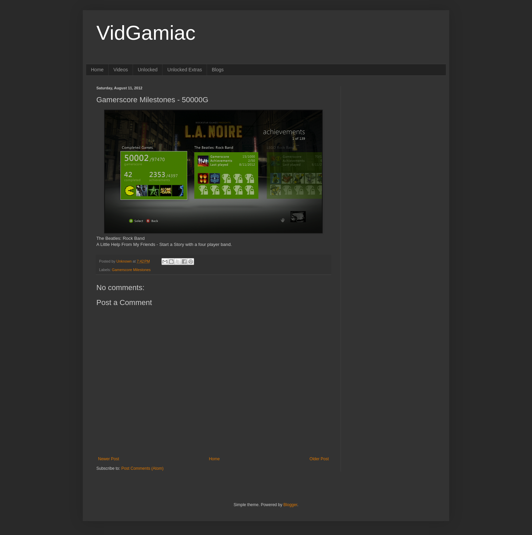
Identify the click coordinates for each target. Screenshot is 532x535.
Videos (120, 69)
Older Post (319, 459)
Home (97, 69)
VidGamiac (145, 32)
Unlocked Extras (184, 69)
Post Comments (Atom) (142, 468)
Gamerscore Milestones (131, 270)
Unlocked (147, 69)
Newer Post (108, 459)
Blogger (290, 504)
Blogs (218, 69)
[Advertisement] (393, 128)
